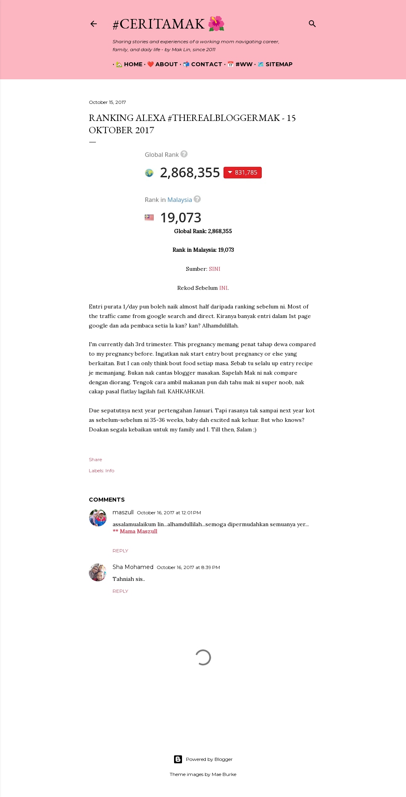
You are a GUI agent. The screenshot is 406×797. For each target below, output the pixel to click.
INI (223, 287)
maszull (123, 512)
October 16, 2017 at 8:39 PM (188, 567)
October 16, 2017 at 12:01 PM (169, 512)
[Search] (312, 22)
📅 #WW (236, 64)
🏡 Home (126, 64)
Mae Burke (224, 774)
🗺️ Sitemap (271, 64)
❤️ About (159, 64)
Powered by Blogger (203, 759)
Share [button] (95, 459)
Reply (120, 551)
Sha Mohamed (133, 567)
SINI (214, 268)
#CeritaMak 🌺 (169, 23)
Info (109, 470)
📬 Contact (199, 64)
